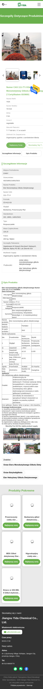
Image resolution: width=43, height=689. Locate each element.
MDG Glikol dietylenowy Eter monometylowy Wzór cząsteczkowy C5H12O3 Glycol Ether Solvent (11, 555)
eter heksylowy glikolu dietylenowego (20, 478)
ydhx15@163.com (12, 632)
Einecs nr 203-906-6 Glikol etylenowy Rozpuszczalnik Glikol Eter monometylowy (11, 591)
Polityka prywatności (18, 685)
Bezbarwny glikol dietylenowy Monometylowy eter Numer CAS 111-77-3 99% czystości (31, 518)
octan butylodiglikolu (12, 472)
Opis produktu (31, 153)
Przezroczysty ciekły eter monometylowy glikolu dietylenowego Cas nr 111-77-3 (11, 518)
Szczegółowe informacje (11, 153)
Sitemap (29, 685)
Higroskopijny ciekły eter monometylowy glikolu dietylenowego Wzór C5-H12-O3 (32, 555)
